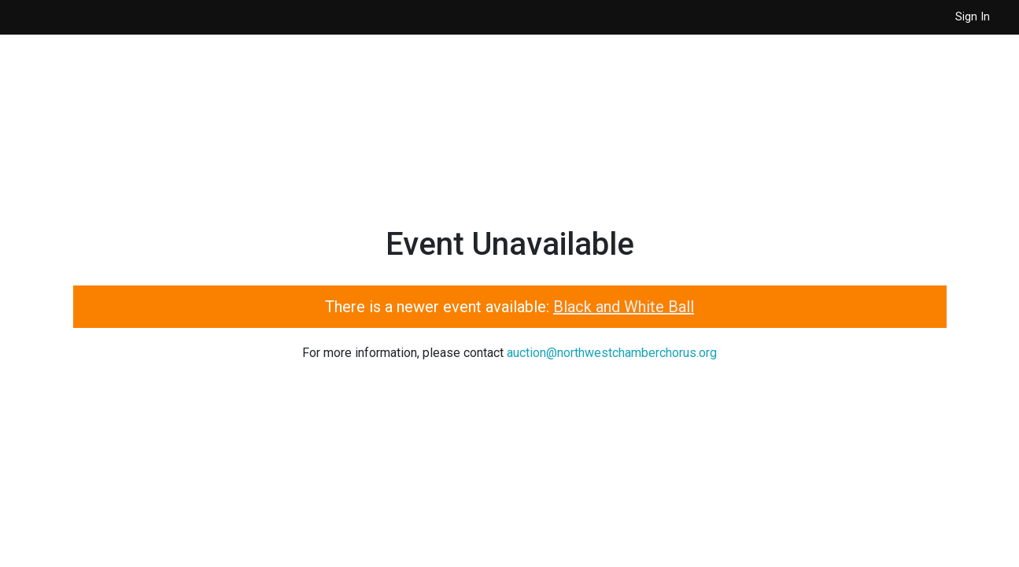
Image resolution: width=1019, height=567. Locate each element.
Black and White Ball (623, 306)
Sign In (972, 17)
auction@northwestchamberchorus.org (612, 352)
